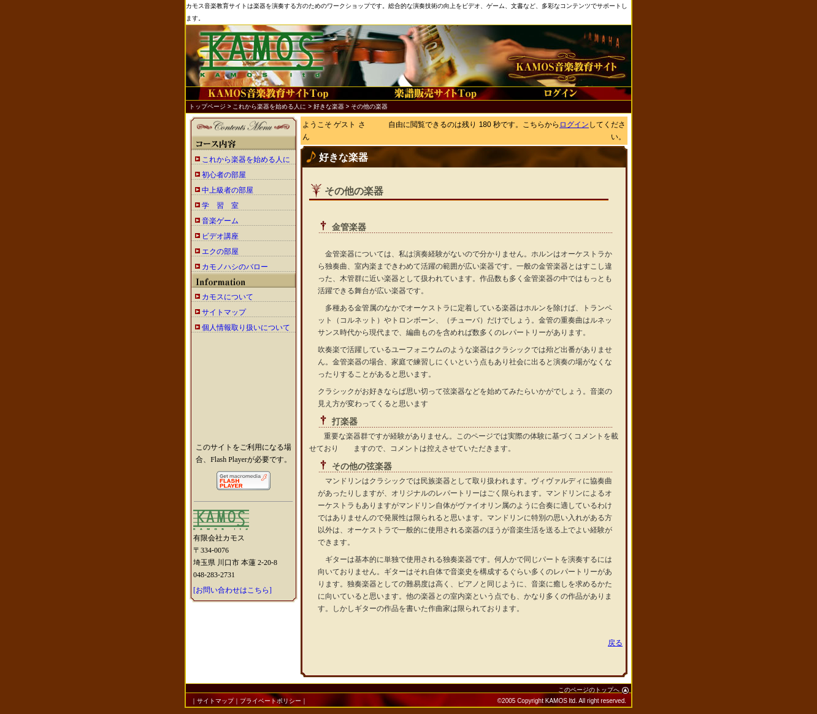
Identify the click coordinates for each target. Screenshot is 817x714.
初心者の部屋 (224, 175)
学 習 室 (220, 205)
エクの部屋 (220, 251)
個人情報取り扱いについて (246, 327)
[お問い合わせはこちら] (232, 590)
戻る (615, 643)
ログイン (574, 124)
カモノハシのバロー (235, 267)
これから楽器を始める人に (269, 106)
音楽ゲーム (220, 221)
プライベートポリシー (270, 700)
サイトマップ (224, 312)
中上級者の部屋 (227, 190)
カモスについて (227, 297)
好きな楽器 (328, 106)
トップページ (207, 106)
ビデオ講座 (220, 236)
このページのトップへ (593, 689)
